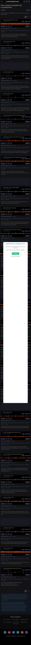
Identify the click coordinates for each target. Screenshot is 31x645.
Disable (15, 253)
